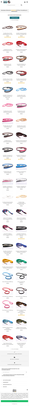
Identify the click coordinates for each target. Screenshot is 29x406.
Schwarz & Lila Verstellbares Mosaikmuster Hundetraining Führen (21, 219)
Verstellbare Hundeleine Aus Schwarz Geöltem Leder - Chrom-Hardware (21, 234)
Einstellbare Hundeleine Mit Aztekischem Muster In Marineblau (21, 344)
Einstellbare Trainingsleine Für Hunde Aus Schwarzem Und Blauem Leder (7, 96)
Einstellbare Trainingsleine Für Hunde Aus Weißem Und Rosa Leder (7, 187)
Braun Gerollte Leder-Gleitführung (21, 296)
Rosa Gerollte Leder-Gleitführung (7, 310)
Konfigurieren (14, 403)
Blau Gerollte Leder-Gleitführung (8, 281)
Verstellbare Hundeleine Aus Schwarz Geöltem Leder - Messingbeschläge (7, 252)
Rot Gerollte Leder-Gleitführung (8, 296)
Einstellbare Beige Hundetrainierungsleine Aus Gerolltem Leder (21, 203)
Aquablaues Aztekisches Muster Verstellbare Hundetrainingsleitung (8, 328)
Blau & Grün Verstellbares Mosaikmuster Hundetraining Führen (7, 219)
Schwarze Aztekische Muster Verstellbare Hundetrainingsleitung (21, 311)
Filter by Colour (14, 17)
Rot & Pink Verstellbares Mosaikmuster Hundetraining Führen (7, 234)
